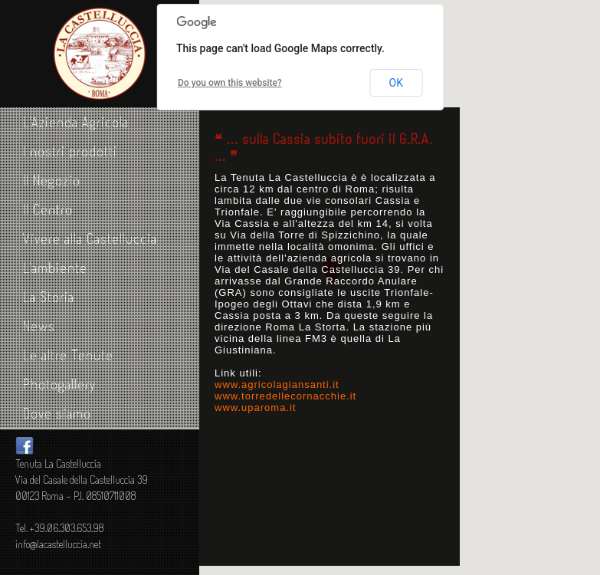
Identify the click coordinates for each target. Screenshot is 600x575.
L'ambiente (55, 267)
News (39, 325)
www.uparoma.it (255, 407)
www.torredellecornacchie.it (285, 396)
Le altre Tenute (68, 355)
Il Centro (48, 209)
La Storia (48, 296)
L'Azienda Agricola (76, 121)
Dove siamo (57, 413)
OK (396, 83)
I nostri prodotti (70, 151)
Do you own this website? (230, 82)
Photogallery (59, 384)
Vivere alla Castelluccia (90, 238)
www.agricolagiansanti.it (277, 384)
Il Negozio (51, 180)
